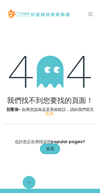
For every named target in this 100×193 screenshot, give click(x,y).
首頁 (50, 148)
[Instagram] (51, 182)
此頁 (50, 113)
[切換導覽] (90, 14)
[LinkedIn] (62, 182)
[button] (29, 182)
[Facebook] (40, 182)
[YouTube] (73, 182)
